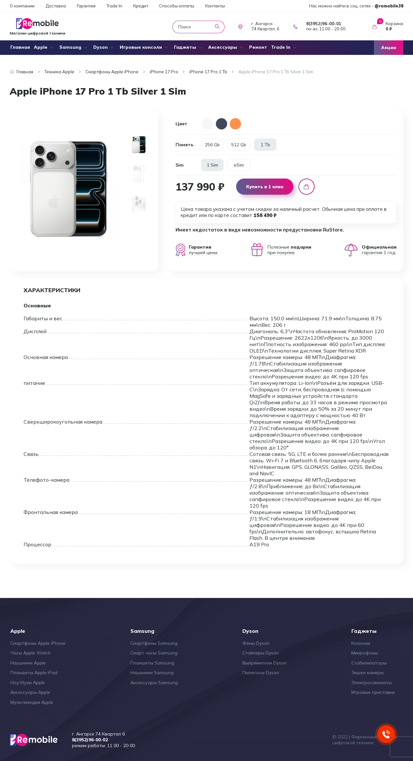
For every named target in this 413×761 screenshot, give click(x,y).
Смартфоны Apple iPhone (37, 643)
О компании (22, 5)
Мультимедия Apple (31, 702)
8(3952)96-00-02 (90, 740)
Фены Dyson (255, 643)
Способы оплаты (176, 5)
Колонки (360, 643)
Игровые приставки (373, 692)
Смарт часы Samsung (153, 653)
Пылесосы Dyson (260, 672)
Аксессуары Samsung (154, 682)
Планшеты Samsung (152, 663)
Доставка (55, 5)
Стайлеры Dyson (260, 653)
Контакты (215, 5)
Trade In (114, 5)
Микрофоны (364, 653)
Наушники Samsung (152, 672)
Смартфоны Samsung (153, 643)
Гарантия (86, 5)
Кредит (140, 5)
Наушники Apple (28, 663)
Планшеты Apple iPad (33, 672)
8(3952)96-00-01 (323, 23)
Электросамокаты (371, 682)
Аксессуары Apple (30, 692)
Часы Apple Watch (30, 653)
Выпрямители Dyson (264, 663)
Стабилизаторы (369, 663)
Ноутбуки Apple (27, 682)
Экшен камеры (367, 672)
